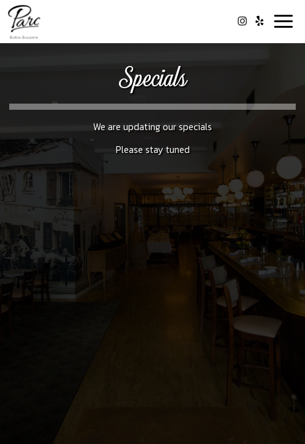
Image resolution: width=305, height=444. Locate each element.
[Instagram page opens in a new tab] (242, 21)
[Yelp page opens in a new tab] (259, 21)
